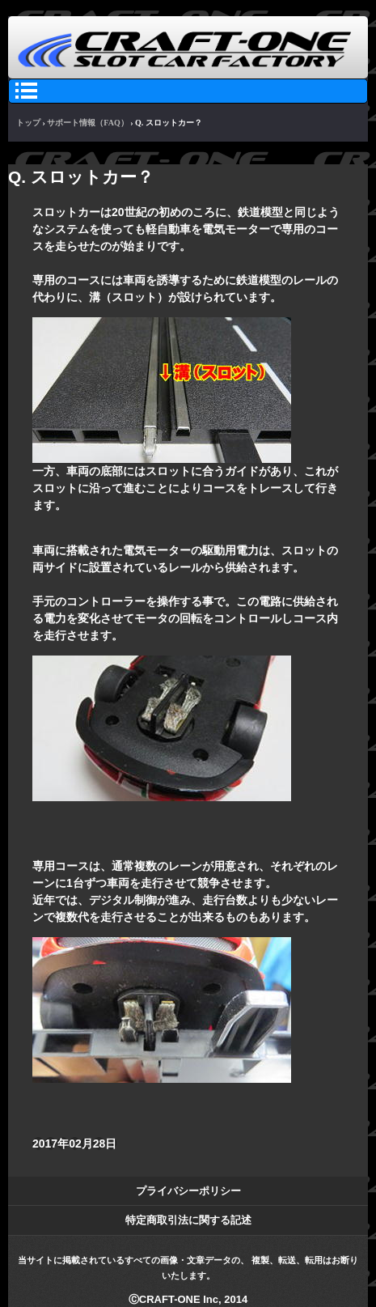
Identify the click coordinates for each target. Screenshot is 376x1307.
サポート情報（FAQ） (87, 122)
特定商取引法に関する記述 (188, 1220)
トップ (28, 122)
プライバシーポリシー (188, 1191)
